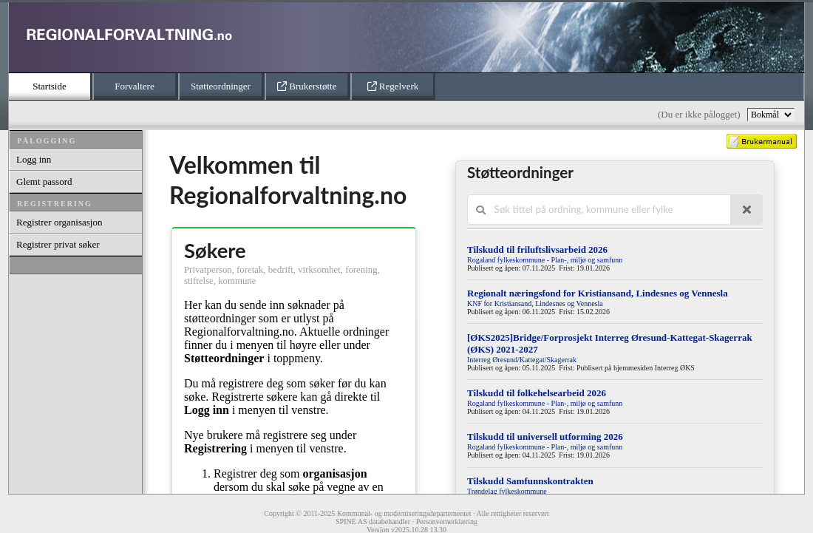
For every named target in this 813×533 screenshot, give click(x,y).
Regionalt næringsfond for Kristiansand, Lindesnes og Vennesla (597, 293)
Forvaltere (134, 86)
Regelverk (393, 86)
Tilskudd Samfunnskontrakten (530, 480)
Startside (50, 86)
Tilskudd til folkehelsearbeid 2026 (536, 392)
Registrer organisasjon (59, 222)
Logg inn (33, 159)
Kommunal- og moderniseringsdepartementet (404, 513)
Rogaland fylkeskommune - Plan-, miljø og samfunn (544, 260)
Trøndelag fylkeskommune (507, 491)
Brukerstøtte (307, 86)
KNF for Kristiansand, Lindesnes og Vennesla (535, 303)
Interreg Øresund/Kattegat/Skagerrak (521, 360)
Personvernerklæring (446, 521)
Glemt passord (44, 181)
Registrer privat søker (58, 244)
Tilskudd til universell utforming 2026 (545, 436)
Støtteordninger (221, 86)
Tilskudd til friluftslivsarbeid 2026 (537, 249)
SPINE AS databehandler (373, 521)
